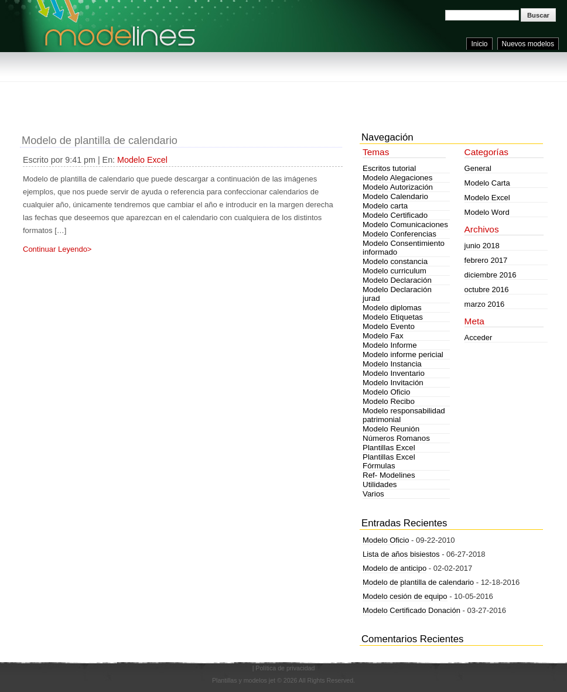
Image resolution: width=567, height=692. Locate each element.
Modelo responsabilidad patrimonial (404, 415)
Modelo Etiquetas (393, 317)
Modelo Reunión (391, 428)
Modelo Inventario (394, 373)
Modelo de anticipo (394, 568)
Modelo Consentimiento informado (404, 247)
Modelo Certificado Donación (411, 610)
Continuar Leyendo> (57, 249)
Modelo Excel (142, 160)
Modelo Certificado (395, 215)
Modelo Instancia (392, 363)
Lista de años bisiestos (401, 554)
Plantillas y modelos (239, 680)
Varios (373, 493)
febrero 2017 (486, 260)
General (477, 168)
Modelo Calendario (395, 196)
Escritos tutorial (389, 168)
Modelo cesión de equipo (405, 596)
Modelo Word (487, 212)
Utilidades (380, 484)
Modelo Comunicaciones (405, 224)
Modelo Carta (487, 183)
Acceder (478, 337)
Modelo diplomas (392, 307)
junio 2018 (482, 245)
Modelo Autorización (398, 187)
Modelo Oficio (387, 392)
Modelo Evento (389, 326)
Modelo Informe (390, 345)
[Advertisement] (233, 93)
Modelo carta (385, 205)
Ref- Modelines (389, 475)
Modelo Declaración (397, 280)
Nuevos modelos (528, 44)
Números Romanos (396, 438)
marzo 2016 (484, 304)
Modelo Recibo (389, 401)
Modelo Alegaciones (397, 177)
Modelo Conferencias (399, 233)
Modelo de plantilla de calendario (99, 140)
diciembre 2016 (490, 274)
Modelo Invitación (393, 382)
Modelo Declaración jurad (397, 294)
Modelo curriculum (394, 270)
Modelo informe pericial (403, 354)
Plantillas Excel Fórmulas (389, 461)
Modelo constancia (395, 261)
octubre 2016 (486, 289)
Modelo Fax (383, 335)
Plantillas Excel (389, 447)
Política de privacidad (285, 668)
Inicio (479, 44)
